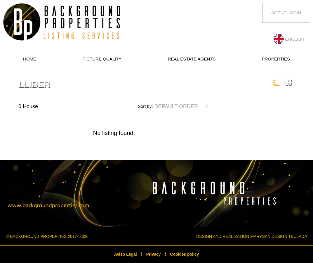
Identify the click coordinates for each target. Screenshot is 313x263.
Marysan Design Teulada (278, 236)
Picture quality (101, 58)
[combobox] (181, 106)
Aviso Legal (125, 254)
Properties (276, 58)
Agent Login (286, 12)
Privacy (153, 254)
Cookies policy (184, 254)
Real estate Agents (191, 58)
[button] (277, 83)
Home (29, 58)
